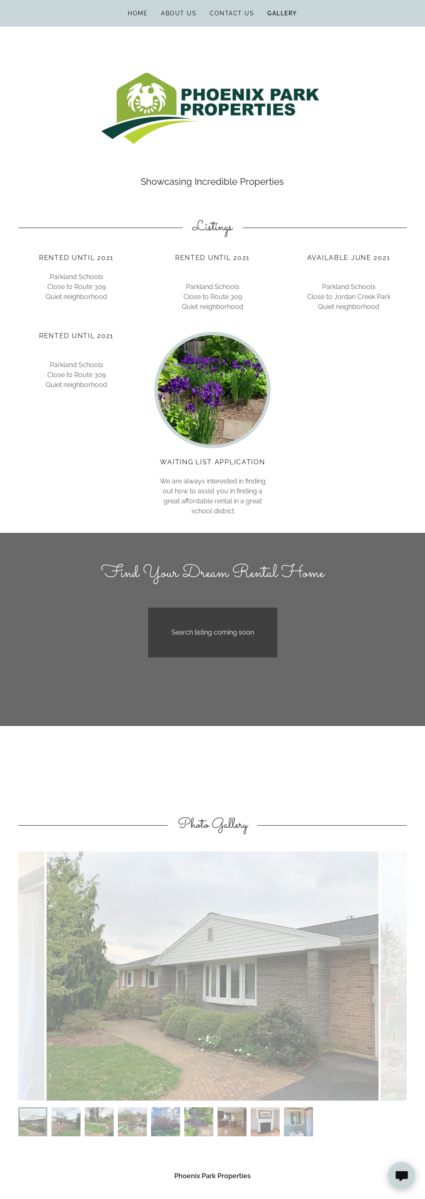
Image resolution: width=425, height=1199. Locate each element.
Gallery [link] (282, 13)
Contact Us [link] (232, 13)
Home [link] (138, 13)
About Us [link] (178, 13)
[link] (212, 106)
